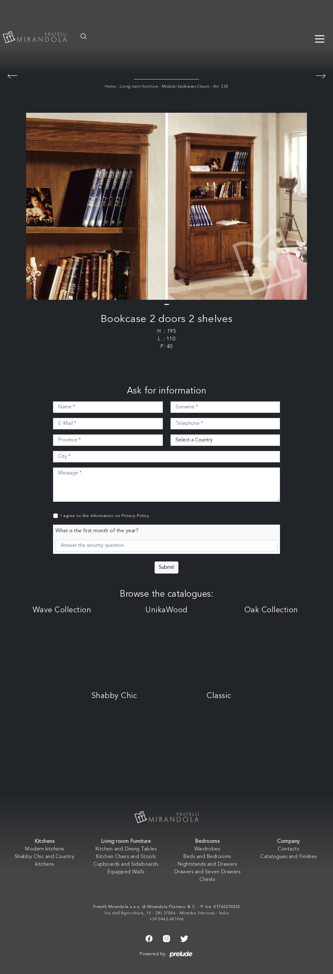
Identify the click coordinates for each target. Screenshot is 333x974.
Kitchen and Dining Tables (126, 849)
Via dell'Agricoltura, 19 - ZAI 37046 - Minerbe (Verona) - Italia (166, 913)
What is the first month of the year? (97, 531)
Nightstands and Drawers (207, 864)
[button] (166, 304)
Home (110, 87)
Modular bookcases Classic (186, 87)
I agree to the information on (105, 516)
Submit (166, 567)
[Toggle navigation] (319, 38)
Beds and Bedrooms (207, 856)
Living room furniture (139, 87)
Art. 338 (220, 87)
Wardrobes (207, 849)
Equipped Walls (125, 872)
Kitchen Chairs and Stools (126, 856)
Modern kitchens (44, 849)
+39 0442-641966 (166, 919)
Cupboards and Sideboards (125, 864)
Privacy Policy (135, 516)
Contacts (288, 849)
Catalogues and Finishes (288, 856)
